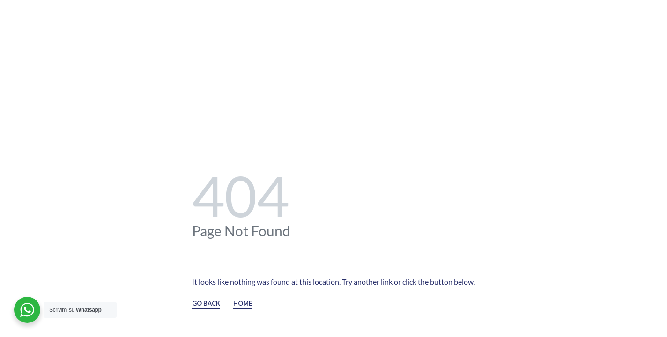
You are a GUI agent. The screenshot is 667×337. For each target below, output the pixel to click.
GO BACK (206, 303)
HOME (242, 303)
